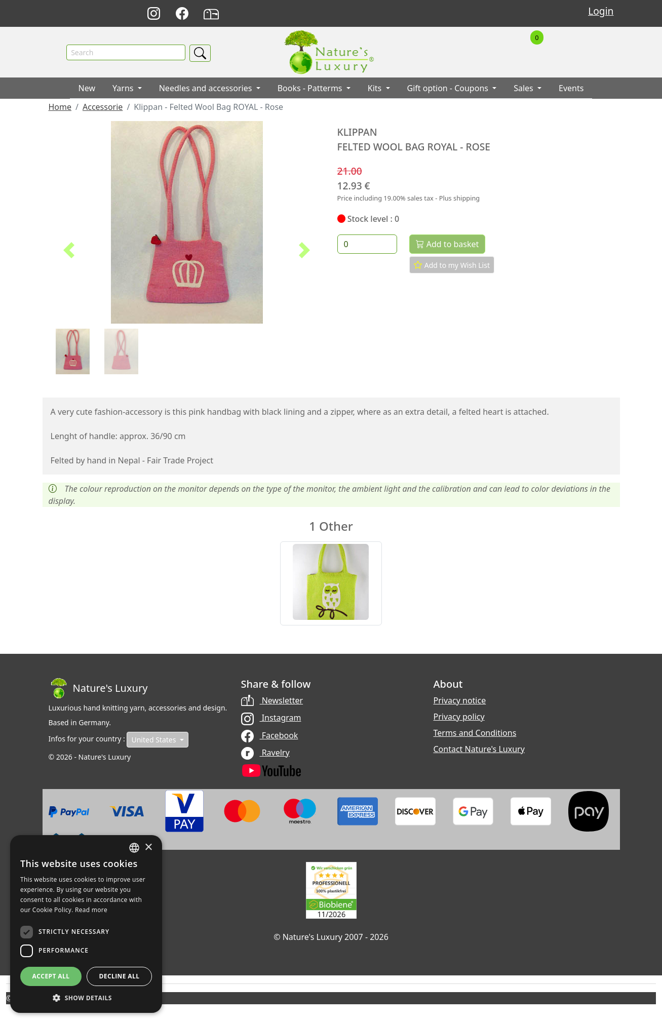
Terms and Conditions (475, 732)
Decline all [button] (119, 976)
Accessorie (103, 107)
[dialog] (86, 924)
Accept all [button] (51, 976)
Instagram (271, 718)
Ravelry (265, 752)
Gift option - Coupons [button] (449, 88)
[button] (69, 251)
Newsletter (272, 700)
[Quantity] (367, 244)
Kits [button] (376, 88)
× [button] (148, 847)
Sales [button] (524, 88)
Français (471, 14)
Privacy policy (459, 716)
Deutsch (426, 14)
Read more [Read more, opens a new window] (91, 910)
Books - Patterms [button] (311, 88)
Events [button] (571, 88)
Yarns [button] (124, 88)
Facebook (269, 735)
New (87, 88)
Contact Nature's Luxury (479, 749)
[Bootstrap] (98, 688)
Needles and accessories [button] (206, 88)
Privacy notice (460, 700)
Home (60, 107)
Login (600, 11)
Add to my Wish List (452, 264)
